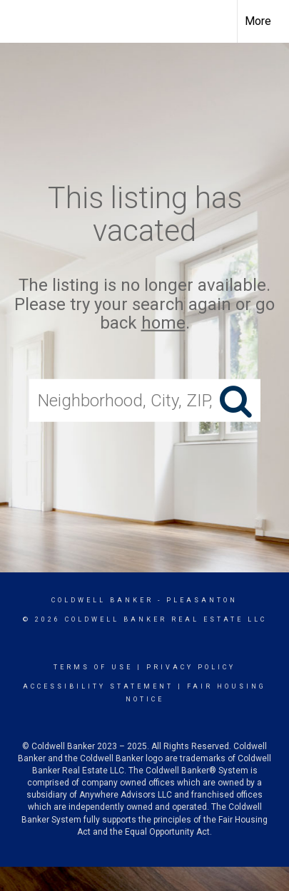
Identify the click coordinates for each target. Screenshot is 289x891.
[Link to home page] (23, 21)
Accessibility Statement (98, 686)
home (163, 323)
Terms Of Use (93, 667)
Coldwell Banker (102, 600)
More (258, 21)
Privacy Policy (190, 667)
